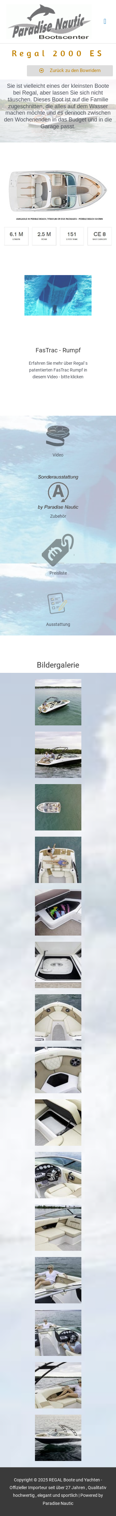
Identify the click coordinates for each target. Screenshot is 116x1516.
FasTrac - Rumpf (58, 350)
